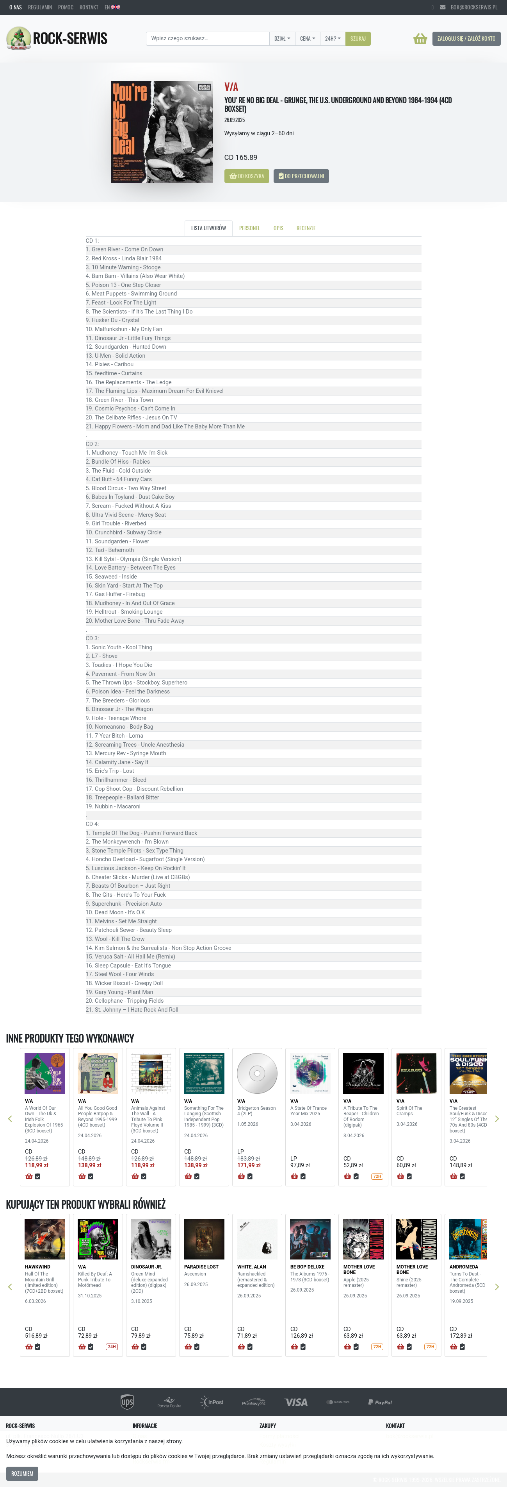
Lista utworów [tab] (208, 228)
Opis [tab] (278, 228)
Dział (280, 38)
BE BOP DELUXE (307, 1267)
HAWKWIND (37, 1267)
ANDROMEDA (464, 1267)
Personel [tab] (249, 228)
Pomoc (65, 7)
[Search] (208, 39)
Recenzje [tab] (306, 228)
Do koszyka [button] (246, 176)
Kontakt (89, 7)
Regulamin (40, 7)
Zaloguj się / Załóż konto (467, 38)
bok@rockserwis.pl (469, 7)
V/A (29, 1101)
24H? (330, 38)
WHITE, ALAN (251, 1267)
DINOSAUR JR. (146, 1267)
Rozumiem (22, 1473)
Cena (305, 38)
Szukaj (358, 38)
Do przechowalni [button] (301, 176)
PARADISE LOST (201, 1267)
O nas (15, 7)
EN (112, 7)
